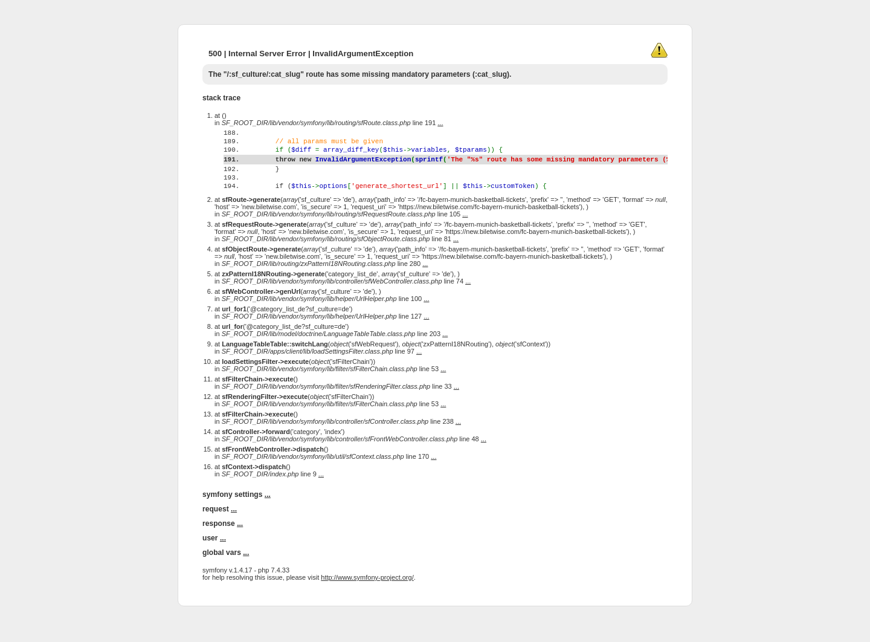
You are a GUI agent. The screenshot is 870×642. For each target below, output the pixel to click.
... (440, 122)
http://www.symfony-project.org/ (367, 601)
